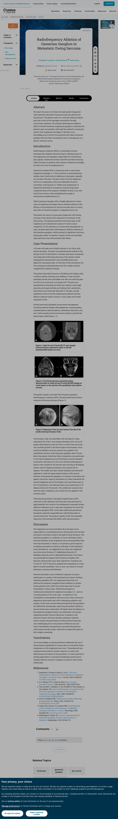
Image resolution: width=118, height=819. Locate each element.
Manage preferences (11, 806)
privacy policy (14, 801)
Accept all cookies (12, 813)
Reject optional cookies (36, 813)
